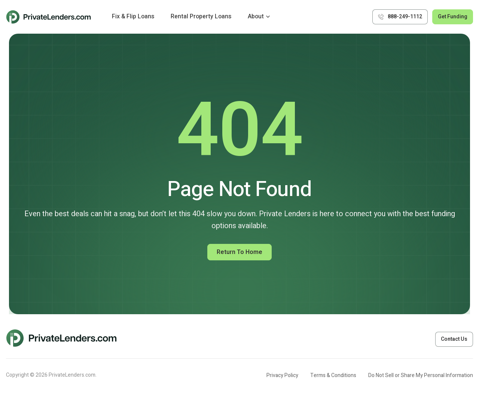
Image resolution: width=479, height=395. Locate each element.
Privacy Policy (282, 375)
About (256, 16)
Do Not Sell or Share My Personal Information (420, 375)
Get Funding (452, 17)
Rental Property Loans (201, 16)
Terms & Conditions (333, 375)
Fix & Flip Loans (133, 16)
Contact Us (454, 339)
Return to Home (239, 252)
